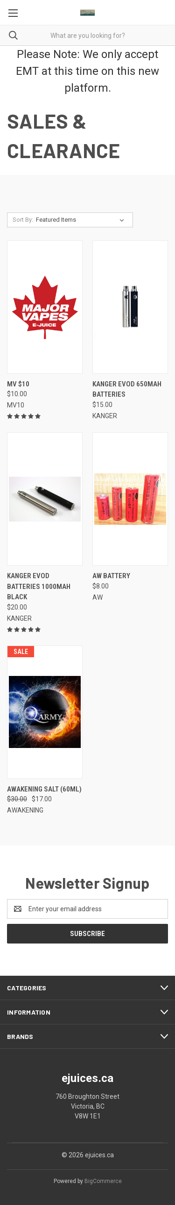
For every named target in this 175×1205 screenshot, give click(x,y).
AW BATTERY (111, 576)
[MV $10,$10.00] (45, 307)
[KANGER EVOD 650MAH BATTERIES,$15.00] (130, 307)
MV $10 (18, 384)
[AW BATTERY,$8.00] (130, 499)
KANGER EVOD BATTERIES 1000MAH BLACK (38, 586)
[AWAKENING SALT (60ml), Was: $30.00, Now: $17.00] (45, 712)
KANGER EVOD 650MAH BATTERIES (126, 389)
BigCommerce (103, 1181)
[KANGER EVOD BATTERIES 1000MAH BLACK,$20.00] (45, 499)
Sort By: (23, 219)
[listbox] (82, 220)
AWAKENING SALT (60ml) (44, 789)
